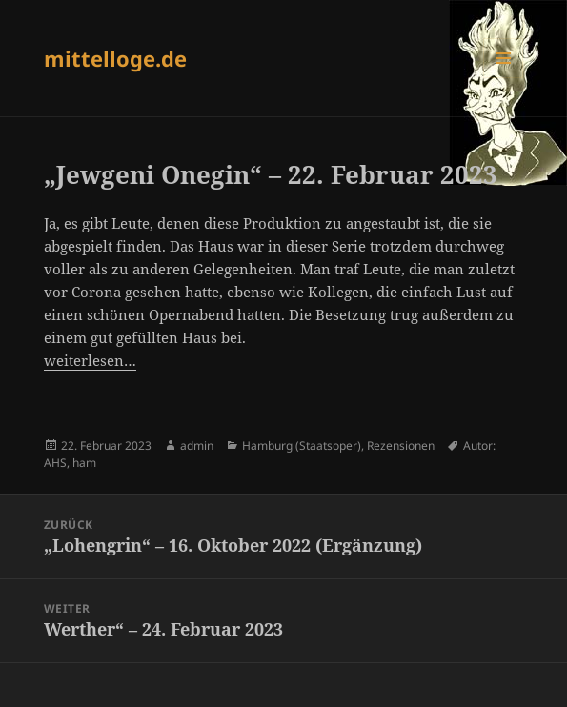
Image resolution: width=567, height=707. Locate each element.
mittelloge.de (115, 58)
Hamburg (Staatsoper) (301, 445)
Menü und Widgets (503, 77)
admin (196, 445)
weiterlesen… (90, 360)
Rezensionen (401, 445)
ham (84, 462)
